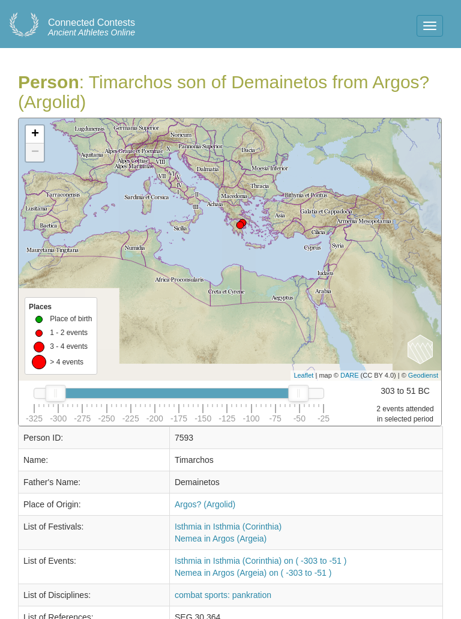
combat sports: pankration (223, 595)
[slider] (55, 393)
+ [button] (35, 134)
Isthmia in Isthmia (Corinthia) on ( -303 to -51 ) (260, 561)
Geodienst (423, 375)
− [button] (35, 152)
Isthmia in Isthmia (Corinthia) (228, 526)
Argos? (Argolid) (205, 504)
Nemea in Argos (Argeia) (221, 538)
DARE (349, 375)
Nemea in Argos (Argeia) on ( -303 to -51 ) (253, 573)
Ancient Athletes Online (91, 27)
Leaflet (303, 375)
